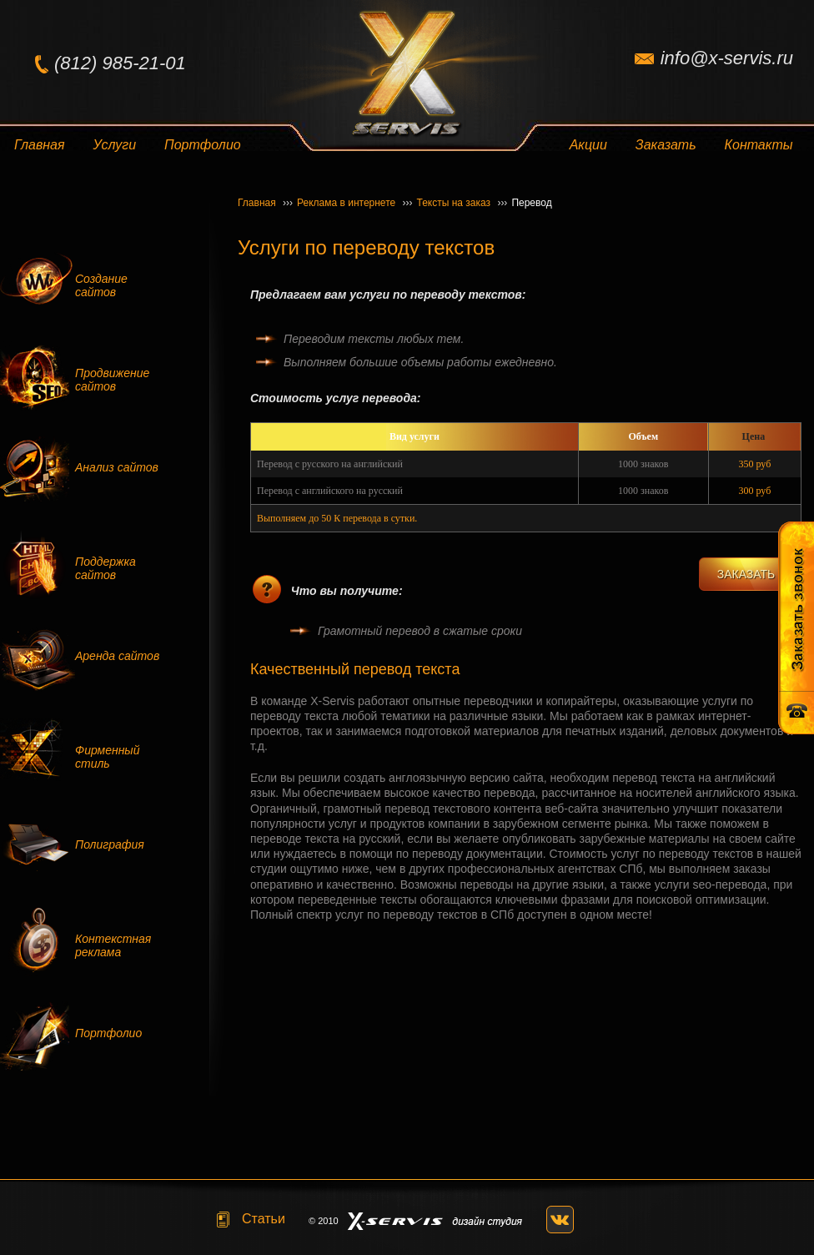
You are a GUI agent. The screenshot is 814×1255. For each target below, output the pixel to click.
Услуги (115, 145)
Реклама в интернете (354, 203)
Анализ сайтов (116, 467)
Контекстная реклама (113, 945)
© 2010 (324, 1221)
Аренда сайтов (117, 656)
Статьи (263, 1219)
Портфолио (202, 145)
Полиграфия (109, 844)
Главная (39, 145)
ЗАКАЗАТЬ (746, 574)
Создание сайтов (101, 285)
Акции (588, 145)
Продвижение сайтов (112, 379)
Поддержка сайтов (105, 568)
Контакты (759, 145)
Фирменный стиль (107, 756)
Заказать (666, 145)
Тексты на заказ (462, 203)
